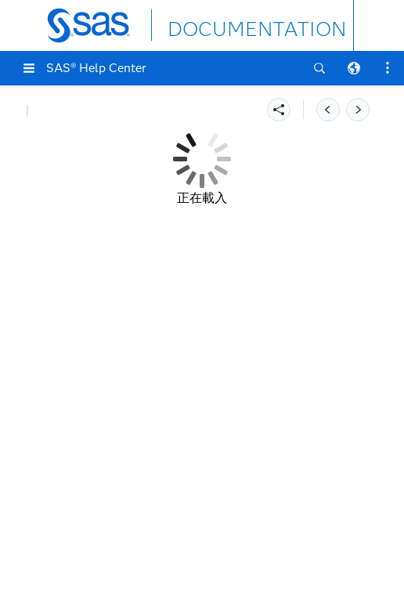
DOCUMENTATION (225, 24)
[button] (29, 68)
